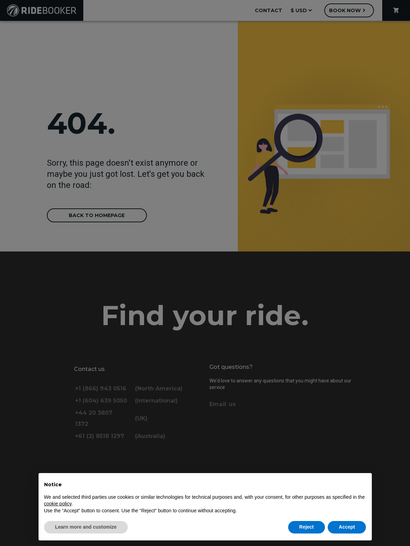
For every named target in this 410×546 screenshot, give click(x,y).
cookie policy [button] (58, 503)
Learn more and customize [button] (86, 527)
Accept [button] (347, 527)
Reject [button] (306, 527)
